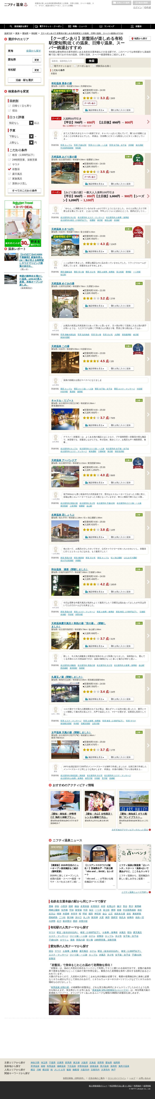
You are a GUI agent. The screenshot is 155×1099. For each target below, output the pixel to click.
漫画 (72, 940)
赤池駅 (117, 220)
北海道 (92, 1062)
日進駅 (142, 612)
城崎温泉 (61, 1066)
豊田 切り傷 (79, 272)
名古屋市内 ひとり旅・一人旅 (92, 449)
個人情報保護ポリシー (98, 1086)
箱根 (43, 1066)
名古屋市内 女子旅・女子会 (117, 449)
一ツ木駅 (137, 272)
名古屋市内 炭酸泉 (68, 665)
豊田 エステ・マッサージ (124, 389)
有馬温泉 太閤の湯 (60, 987)
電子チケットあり (62, 66)
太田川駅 (96, 724)
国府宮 (114, 917)
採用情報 (147, 1086)
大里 (101, 917)
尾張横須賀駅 (66, 724)
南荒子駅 (89, 778)
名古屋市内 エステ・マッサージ (91, 217)
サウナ (52, 932)
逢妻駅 (80, 392)
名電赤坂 (84, 906)
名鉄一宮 (139, 917)
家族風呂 (17, 178)
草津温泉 (35, 1066)
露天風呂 (137, 932)
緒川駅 (136, 335)
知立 (91, 910)
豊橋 (51, 906)
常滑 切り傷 (96, 335)
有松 (139, 910)
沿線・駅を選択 (24, 80)
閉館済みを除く (103, 66)
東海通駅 (92, 451)
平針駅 (70, 614)
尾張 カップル (103, 558)
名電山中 (111, 906)
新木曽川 (67, 921)
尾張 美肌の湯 (66, 558)
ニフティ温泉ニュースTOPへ (135, 892)
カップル (109, 936)
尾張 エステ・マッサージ (84, 612)
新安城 (78, 910)
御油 (77, 906)
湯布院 (113, 1066)
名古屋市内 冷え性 (68, 217)
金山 (104, 913)
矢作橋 (64, 910)
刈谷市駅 (64, 392)
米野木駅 (79, 614)
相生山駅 (108, 220)
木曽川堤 (83, 921)
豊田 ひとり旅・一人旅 (83, 389)
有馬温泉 (51, 1066)
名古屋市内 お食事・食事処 (117, 217)
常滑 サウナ (131, 721)
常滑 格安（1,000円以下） (113, 721)
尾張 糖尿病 (79, 558)
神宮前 (97, 913)
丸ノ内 (86, 917)
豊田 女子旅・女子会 (103, 389)
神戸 (113, 1069)
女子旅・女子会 (130, 936)
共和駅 (131, 145)
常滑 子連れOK (80, 145)
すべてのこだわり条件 (24, 190)
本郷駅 (78, 560)
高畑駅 (112, 778)
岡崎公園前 (54, 910)
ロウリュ (64, 940)
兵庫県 (60, 1062)
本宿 (103, 906)
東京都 (76, 1062)
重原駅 (72, 392)
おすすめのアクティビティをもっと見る (130, 830)
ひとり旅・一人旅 (78, 936)
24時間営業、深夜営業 (105, 940)
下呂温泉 (71, 1066)
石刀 (59, 921)
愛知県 (108, 1062)
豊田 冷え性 (90, 272)
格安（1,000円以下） (90, 932)
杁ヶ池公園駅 (116, 558)
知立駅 (63, 275)
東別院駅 (64, 506)
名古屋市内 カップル (69, 449)
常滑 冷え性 (108, 335)
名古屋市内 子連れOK (106, 503)
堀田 (91, 913)
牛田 (85, 910)
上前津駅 (73, 506)
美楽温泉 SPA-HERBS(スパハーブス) (110, 990)
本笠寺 (74, 913)
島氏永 (122, 917)
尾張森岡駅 (126, 335)
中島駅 (97, 778)
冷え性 (118, 936)
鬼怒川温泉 (123, 1066)
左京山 (52, 913)
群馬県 (68, 1062)
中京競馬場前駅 (66, 148)
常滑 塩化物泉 (83, 335)
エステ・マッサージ (58, 936)
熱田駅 (82, 668)
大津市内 (105, 1069)
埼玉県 (44, 1062)
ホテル (92, 936)
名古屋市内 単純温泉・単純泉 (72, 775)
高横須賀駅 (85, 724)
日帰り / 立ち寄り (22, 105)
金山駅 (89, 506)
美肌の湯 (80, 940)
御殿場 (76, 1069)
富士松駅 (120, 272)
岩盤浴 (100, 936)
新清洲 (94, 917)
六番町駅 (102, 451)
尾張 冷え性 (90, 558)
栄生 (129, 913)
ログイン (137, 7)
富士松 (106, 910)
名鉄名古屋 (119, 913)
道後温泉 (94, 1066)
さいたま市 (59, 1069)
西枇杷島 (53, 917)
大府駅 (117, 335)
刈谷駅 (139, 389)
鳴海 (59, 913)
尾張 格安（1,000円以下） (127, 612)
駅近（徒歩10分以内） (68, 932)
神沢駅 (100, 220)
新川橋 (70, 917)
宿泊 (129, 932)
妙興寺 (130, 917)
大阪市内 (85, 1069)
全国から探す (33, 50)
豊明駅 (128, 272)
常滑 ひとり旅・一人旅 (97, 145)
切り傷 (89, 940)
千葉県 (52, 1062)
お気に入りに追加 (122, 110)
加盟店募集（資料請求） (74, 1078)
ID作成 (147, 7)
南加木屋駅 (65, 337)
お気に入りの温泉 (121, 3)
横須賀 (45, 1069)
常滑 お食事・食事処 (91, 721)
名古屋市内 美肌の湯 (69, 503)
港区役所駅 (119, 451)
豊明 (113, 910)
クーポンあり (83, 66)
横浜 (33, 1069)
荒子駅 (104, 778)
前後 (119, 910)
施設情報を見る (96, 110)
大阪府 (84, 1062)
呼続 (85, 913)
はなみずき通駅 (130, 558)
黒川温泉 (104, 1066)
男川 (131, 906)
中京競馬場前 (129, 910)
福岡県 (116, 1062)
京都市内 (95, 1069)
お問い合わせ (145, 1078)
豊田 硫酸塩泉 (66, 272)
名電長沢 (95, 906)
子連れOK (53, 940)
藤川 (119, 906)
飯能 (69, 1069)
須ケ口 (78, 917)
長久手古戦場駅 (66, 560)
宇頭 (71, 910)
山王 (110, 913)
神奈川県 (35, 1062)
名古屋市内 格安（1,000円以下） (74, 220)
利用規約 (137, 1086)
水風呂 (122, 932)
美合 (125, 906)
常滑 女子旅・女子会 (117, 145)
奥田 (107, 917)
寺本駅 (76, 724)
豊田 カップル (66, 389)
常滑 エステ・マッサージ (70, 721)
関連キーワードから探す (17, 1073)
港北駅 (110, 451)
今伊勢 (52, 921)
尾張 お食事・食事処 (105, 612)
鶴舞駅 (82, 506)
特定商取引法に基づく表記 (120, 1086)
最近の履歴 (142, 3)
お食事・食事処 (110, 932)
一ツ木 (98, 910)
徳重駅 (92, 220)
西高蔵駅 (64, 668)
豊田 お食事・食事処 (106, 272)
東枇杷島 (137, 913)
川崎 (39, 1069)
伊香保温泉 (83, 1066)
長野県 (100, 1062)
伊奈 (57, 906)
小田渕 (64, 906)
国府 (71, 906)
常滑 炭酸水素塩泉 (68, 335)
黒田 (75, 921)
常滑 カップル (66, 145)
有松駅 (78, 148)
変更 (37, 60)
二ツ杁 (62, 917)
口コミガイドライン (117, 1078)
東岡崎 (138, 906)
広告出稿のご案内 (97, 1078)
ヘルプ (132, 1078)
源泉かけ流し (19, 183)
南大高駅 (139, 145)
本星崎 (66, 913)
